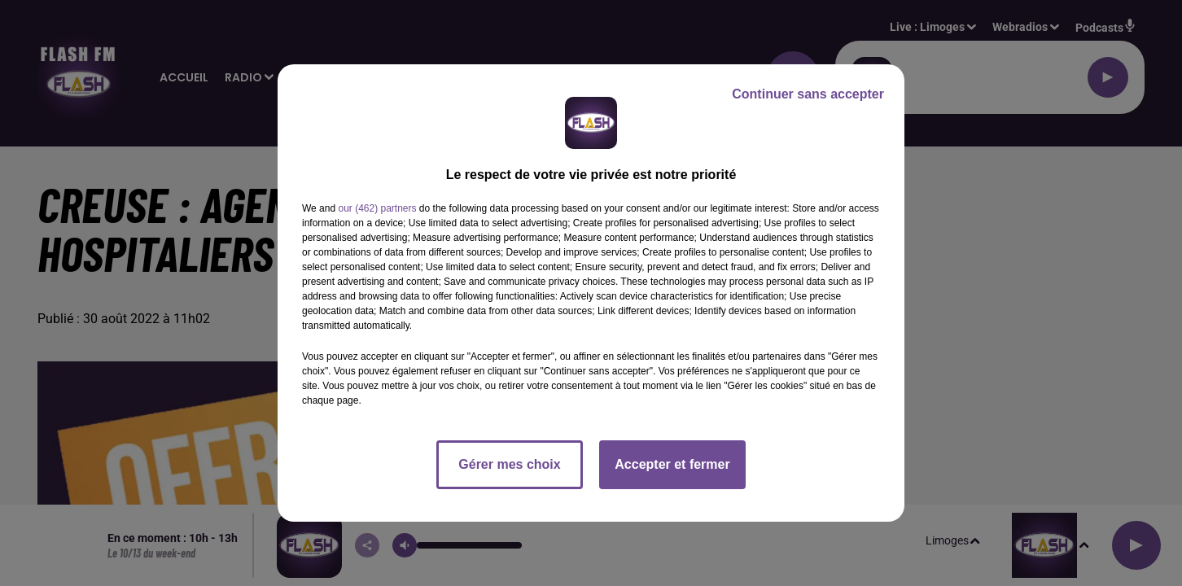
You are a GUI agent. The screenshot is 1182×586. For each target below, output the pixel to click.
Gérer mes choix (509, 464)
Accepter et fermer (672, 464)
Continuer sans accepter (808, 94)
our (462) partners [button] (377, 208)
